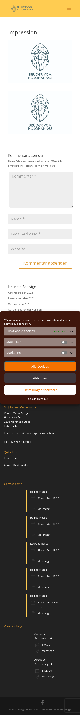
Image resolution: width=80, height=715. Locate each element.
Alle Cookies (40, 366)
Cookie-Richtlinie (38, 399)
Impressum (10, 458)
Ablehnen (40, 378)
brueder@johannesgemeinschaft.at (33, 433)
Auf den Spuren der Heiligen (25, 309)
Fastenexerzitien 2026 (21, 298)
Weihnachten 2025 (19, 304)
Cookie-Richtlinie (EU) (16, 465)
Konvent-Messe (39, 543)
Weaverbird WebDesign (56, 709)
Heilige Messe (38, 491)
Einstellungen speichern (40, 390)
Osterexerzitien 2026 (20, 292)
